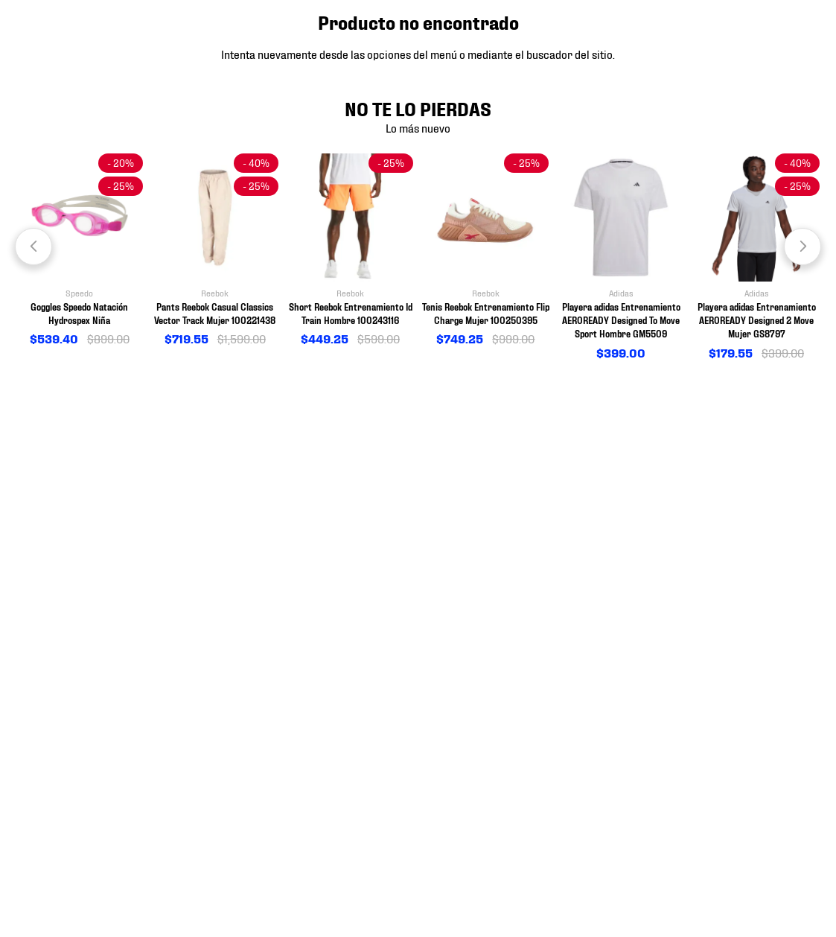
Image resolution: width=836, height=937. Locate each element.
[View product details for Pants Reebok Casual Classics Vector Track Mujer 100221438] (215, 250)
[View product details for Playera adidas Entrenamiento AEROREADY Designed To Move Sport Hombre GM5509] (621, 257)
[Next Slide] (802, 246)
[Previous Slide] (33, 246)
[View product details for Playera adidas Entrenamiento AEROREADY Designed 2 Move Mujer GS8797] (756, 257)
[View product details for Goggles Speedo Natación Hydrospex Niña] (80, 250)
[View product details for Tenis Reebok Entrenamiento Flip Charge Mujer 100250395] (485, 250)
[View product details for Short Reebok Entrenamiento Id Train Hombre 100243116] (351, 250)
